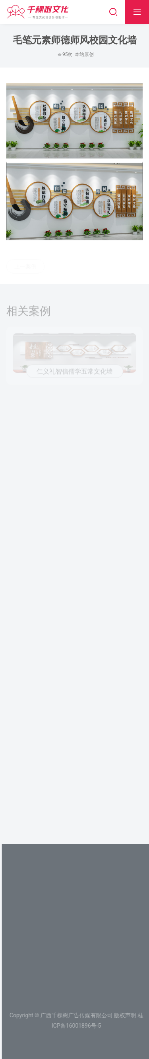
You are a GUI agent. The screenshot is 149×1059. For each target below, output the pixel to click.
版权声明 (127, 1015)
